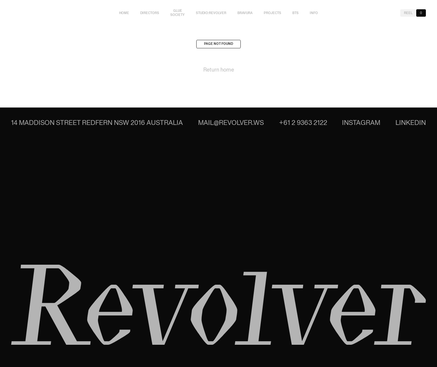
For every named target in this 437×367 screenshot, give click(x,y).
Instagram (361, 122)
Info (314, 13)
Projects (272, 13)
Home (124, 13)
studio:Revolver (211, 13)
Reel (408, 13)
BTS (295, 13)
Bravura (245, 13)
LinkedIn (410, 122)
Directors (149, 13)
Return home (218, 71)
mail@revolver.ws (231, 122)
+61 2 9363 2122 (303, 122)
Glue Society (177, 13)
